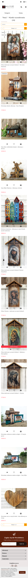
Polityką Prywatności (5, 569)
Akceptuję (22, 572)
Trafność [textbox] (3, 24)
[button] (25, 2)
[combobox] (14, 24)
